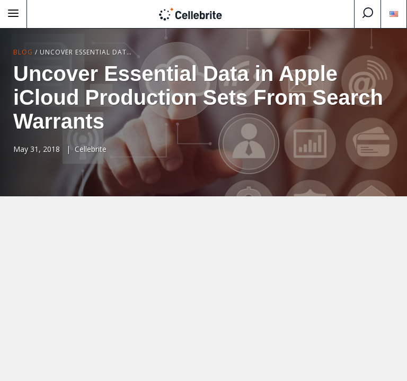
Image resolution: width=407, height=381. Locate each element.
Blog (23, 52)
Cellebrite (91, 149)
